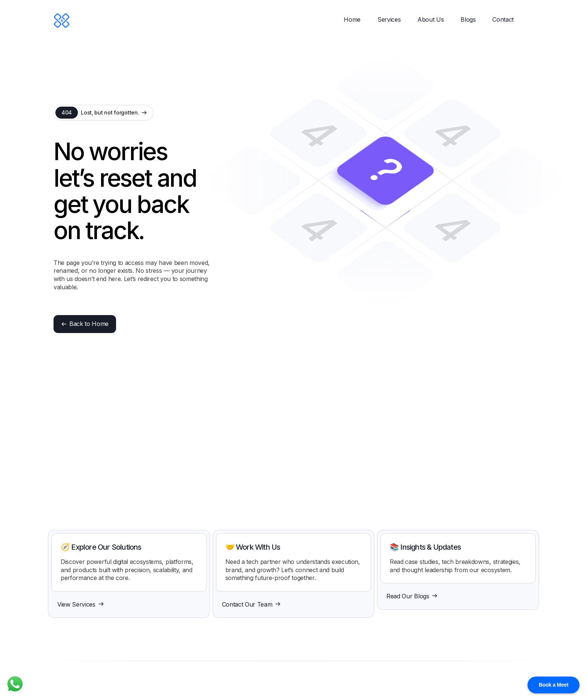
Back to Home (85, 323)
